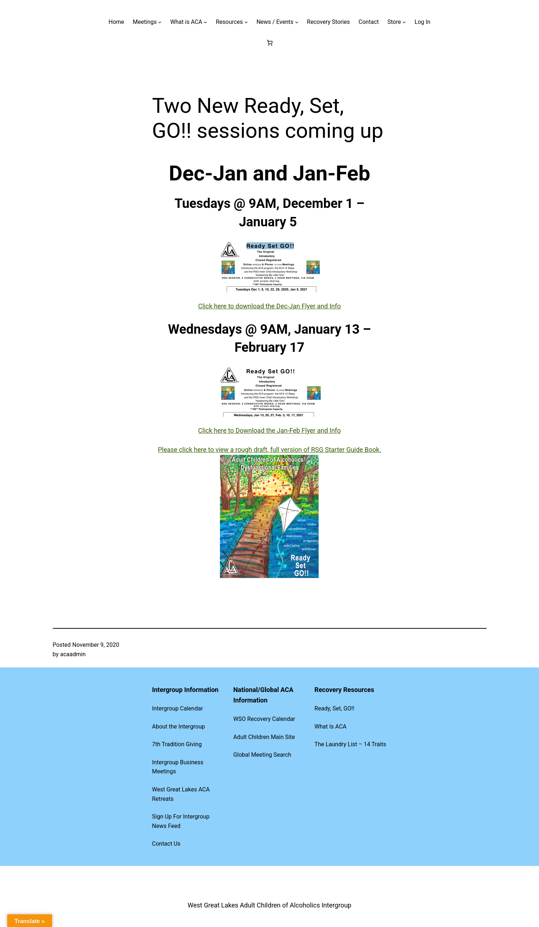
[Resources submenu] (246, 22)
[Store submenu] (404, 22)
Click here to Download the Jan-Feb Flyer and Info (269, 430)
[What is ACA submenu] (205, 22)
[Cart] (269, 42)
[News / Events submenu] (297, 22)
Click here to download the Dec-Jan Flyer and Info (269, 306)
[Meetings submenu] (160, 22)
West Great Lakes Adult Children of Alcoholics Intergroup (269, 905)
